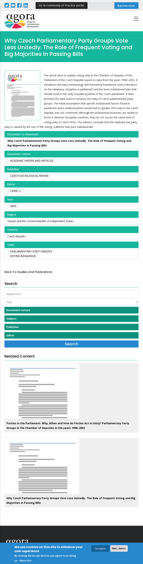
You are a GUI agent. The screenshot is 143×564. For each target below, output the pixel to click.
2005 (13, 206)
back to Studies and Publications (28, 272)
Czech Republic (16, 236)
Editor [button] (10, 335)
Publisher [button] (12, 327)
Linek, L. (15, 191)
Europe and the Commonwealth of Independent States (40, 221)
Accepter (100, 549)
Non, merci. (119, 548)
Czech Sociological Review (29, 175)
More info (25, 561)
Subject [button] (11, 318)
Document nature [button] (18, 310)
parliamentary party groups (31, 251)
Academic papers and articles (31, 160)
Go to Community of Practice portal (61, 5)
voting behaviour (23, 256)
